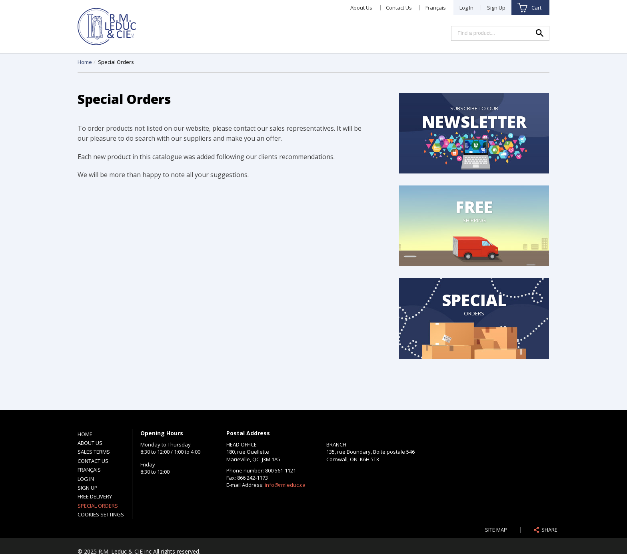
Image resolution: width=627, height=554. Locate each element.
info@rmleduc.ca (285, 484)
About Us (361, 7)
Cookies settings (101, 514)
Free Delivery (95, 496)
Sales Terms (94, 451)
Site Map (496, 529)
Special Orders (98, 505)
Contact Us (399, 7)
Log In (466, 7)
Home (85, 62)
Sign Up (496, 7)
